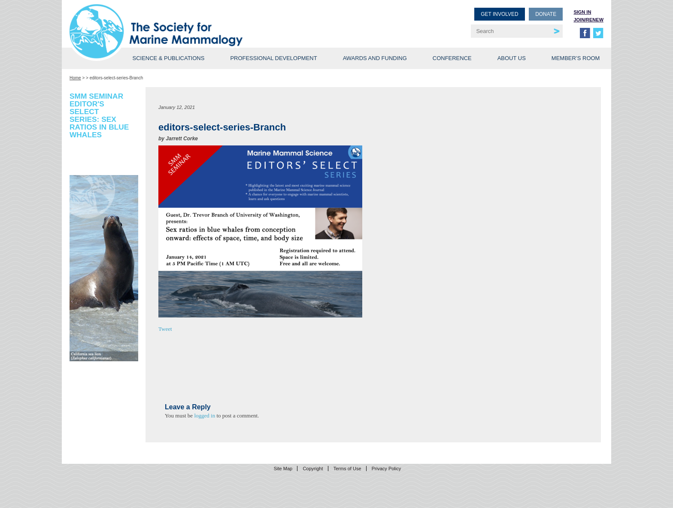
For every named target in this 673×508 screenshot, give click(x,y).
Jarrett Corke (182, 139)
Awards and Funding (375, 58)
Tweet (165, 329)
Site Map (283, 468)
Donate (545, 14)
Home (75, 78)
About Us (511, 58)
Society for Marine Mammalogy (204, 20)
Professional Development (273, 58)
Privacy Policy (386, 468)
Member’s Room (576, 58)
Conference (452, 58)
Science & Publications (168, 58)
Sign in (582, 12)
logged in (204, 415)
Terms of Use (347, 468)
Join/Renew (588, 19)
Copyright (313, 468)
